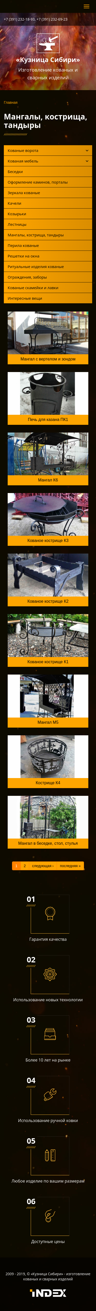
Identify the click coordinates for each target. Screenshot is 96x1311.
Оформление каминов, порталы (38, 182)
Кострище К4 (48, 783)
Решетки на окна (23, 255)
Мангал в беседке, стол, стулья (48, 843)
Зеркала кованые (24, 192)
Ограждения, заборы (27, 277)
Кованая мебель (48, 160)
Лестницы (17, 224)
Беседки (15, 171)
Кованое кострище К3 (47, 540)
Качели (14, 203)
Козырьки (17, 213)
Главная (10, 102)
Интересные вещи (25, 298)
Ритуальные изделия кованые (36, 266)
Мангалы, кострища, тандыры (36, 234)
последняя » (70, 866)
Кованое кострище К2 (47, 601)
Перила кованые (23, 245)
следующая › (43, 866)
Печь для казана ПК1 (48, 419)
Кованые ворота (48, 150)
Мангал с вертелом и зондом (48, 359)
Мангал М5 (48, 722)
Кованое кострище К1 (47, 662)
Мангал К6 (48, 480)
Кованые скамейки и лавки (33, 287)
